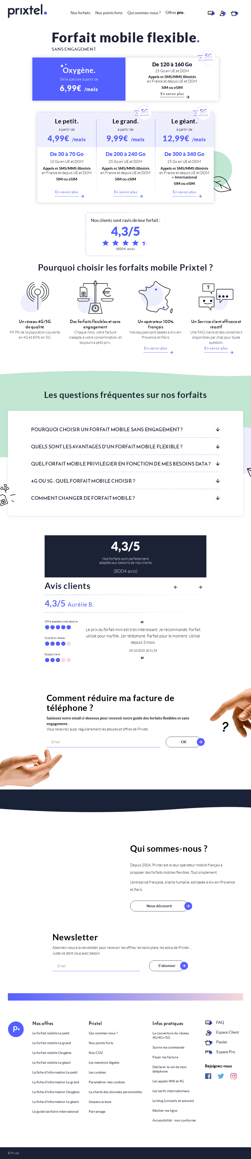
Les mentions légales (104, 1062)
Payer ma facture (165, 1057)
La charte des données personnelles (115, 1092)
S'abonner (167, 965)
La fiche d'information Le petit (54, 1072)
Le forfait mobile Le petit (50, 1033)
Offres (175, 12)
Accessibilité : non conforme (174, 1120)
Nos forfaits (80, 13)
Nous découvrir (159, 906)
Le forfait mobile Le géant (51, 1062)
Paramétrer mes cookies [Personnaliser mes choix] (107, 1082)
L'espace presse (100, 1102)
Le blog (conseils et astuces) (173, 1101)
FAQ (220, 1022)
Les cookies (97, 1072)
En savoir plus (67, 193)
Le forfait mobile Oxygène (51, 1053)
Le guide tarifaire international (55, 1111)
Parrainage (97, 1111)
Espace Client (227, 1032)
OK (180, 742)
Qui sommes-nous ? (144, 13)
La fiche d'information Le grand (55, 1082)
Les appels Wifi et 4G (168, 1081)
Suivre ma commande (168, 1047)
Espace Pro (225, 1052)
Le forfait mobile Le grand (51, 1043)
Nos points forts (109, 13)
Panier (221, 1042)
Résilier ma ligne (164, 1110)
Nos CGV (96, 1053)
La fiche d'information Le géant (55, 1102)
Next (200, 587)
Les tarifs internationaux (170, 1091)
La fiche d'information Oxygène (55, 1092)
